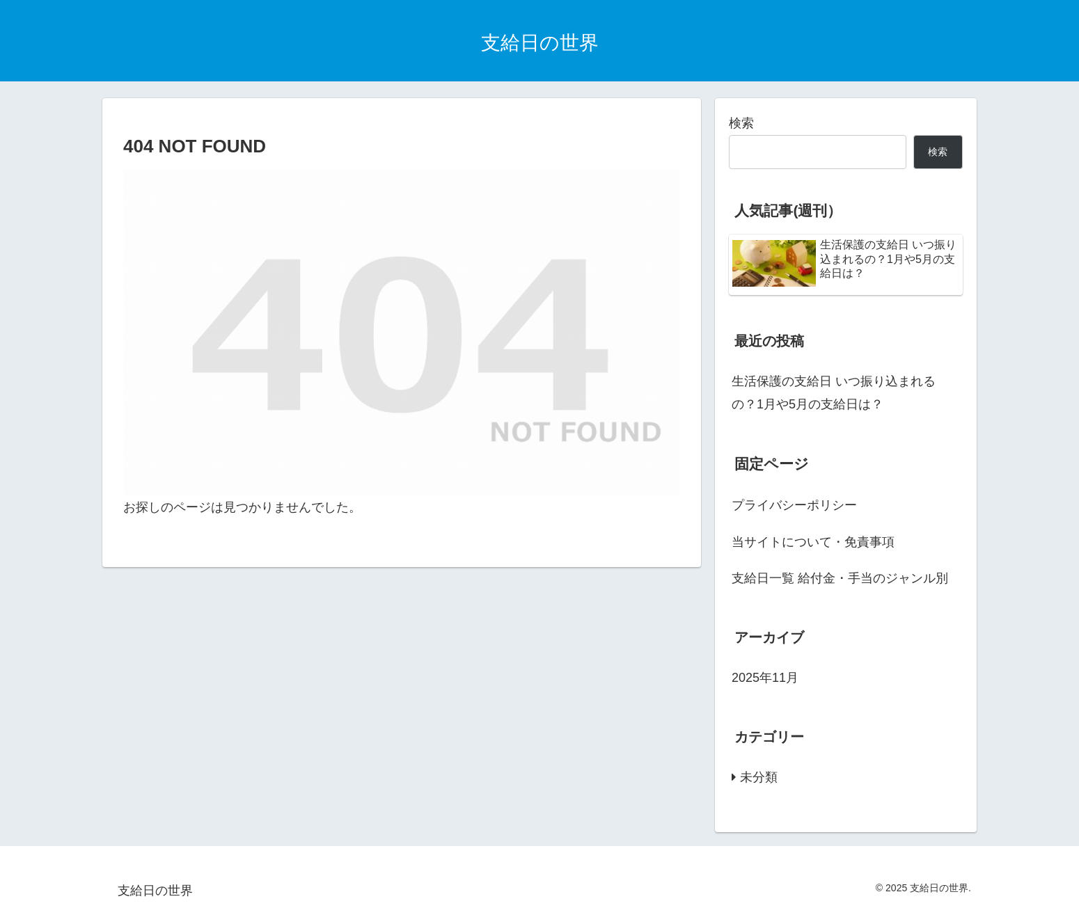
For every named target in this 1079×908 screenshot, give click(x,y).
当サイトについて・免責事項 (819, 542)
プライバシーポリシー (794, 505)
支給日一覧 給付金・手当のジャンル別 (840, 578)
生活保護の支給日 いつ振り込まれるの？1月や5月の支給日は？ (834, 392)
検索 (741, 123)
